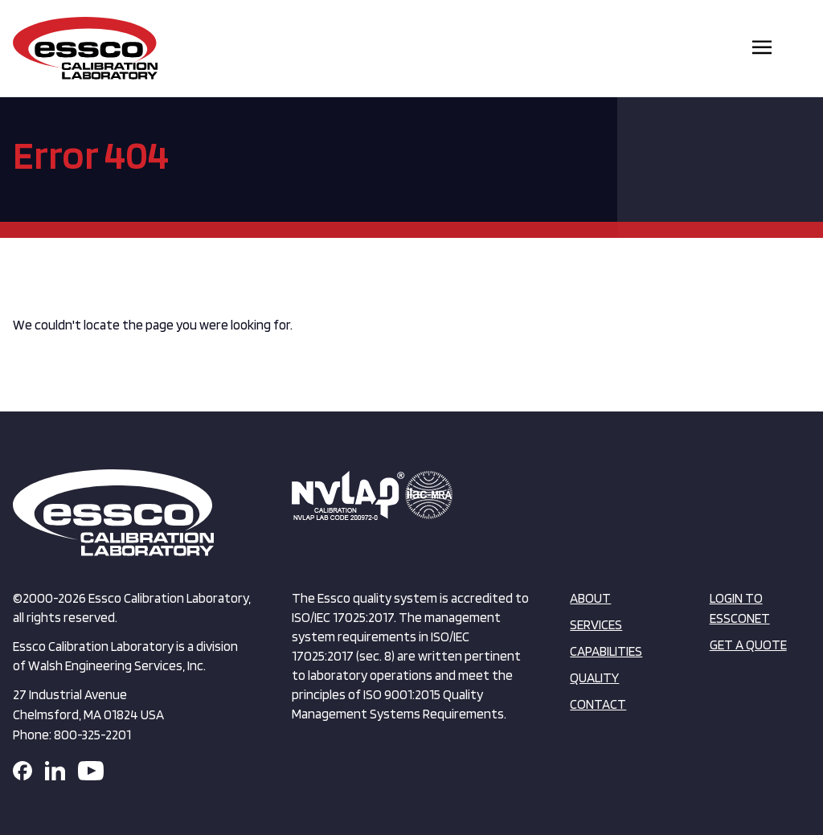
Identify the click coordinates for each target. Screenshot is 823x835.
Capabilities (606, 651)
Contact (598, 704)
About (590, 598)
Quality (594, 677)
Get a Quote (748, 644)
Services (596, 624)
